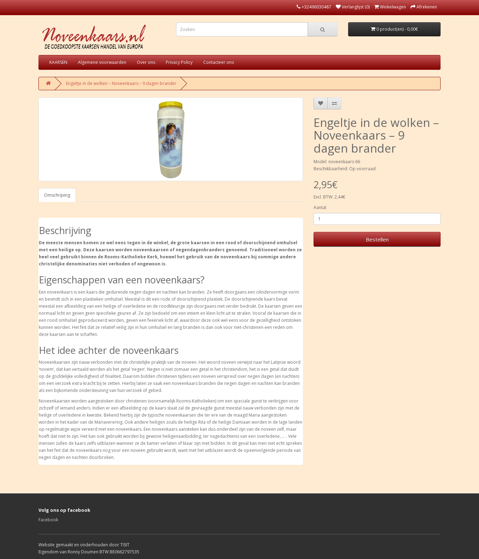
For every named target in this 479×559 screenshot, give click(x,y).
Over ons (146, 62)
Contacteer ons (218, 62)
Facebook (48, 520)
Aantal (320, 207)
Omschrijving (57, 195)
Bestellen (377, 239)
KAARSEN (58, 62)
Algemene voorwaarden (102, 62)
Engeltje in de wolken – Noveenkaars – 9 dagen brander (121, 83)
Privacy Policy (179, 62)
